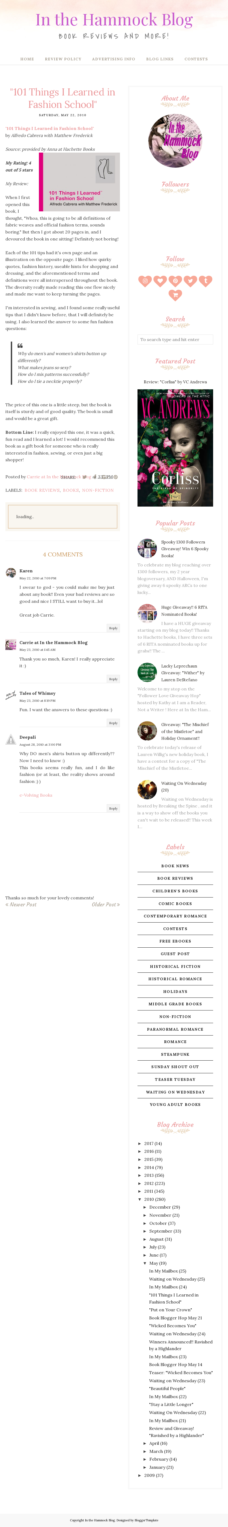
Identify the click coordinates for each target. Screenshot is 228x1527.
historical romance (175, 978)
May (153, 1263)
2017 (148, 1143)
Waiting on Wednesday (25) (177, 1279)
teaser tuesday (175, 1079)
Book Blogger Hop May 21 (175, 1317)
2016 (149, 1151)
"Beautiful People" (167, 1388)
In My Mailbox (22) (167, 1396)
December (160, 1207)
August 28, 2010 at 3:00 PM (40, 744)
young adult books (175, 1104)
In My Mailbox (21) (167, 1420)
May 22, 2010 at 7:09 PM (37, 578)
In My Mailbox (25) (167, 1271)
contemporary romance (175, 916)
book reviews (42, 490)
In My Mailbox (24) (168, 1286)
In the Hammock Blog (114, 17)
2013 (149, 1175)
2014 (149, 1167)
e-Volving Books (35, 795)
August (156, 1239)
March (156, 1451)
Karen (26, 570)
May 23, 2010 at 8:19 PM (37, 701)
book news (175, 866)
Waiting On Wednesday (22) (177, 1412)
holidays (175, 991)
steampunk (175, 1054)
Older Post (104, 904)
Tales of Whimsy (37, 693)
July (153, 1247)
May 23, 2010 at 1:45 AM (37, 650)
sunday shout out (175, 1066)
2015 (148, 1159)
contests (175, 928)
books (71, 490)
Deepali (27, 737)
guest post (175, 953)
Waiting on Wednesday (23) (177, 1380)
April (154, 1443)
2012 (149, 1183)
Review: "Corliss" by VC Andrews (175, 381)
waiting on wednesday (175, 1092)
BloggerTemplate (146, 1520)
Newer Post (23, 904)
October (158, 1223)
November (160, 1215)
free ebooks (175, 941)
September (160, 1231)
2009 (149, 1475)
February (158, 1459)
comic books (175, 903)
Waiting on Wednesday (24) (177, 1333)
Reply (113, 628)
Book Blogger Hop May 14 (175, 1364)
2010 (149, 1199)
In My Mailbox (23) (167, 1356)
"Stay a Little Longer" (171, 1404)
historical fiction (175, 966)
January (157, 1467)
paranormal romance (175, 1029)
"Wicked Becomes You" (172, 1325)
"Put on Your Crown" (170, 1309)
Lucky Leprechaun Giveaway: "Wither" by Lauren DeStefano (182, 672)
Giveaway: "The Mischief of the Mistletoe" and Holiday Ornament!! (185, 731)
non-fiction (98, 490)
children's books (175, 891)
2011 (148, 1191)
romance (175, 1041)
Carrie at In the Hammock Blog (53, 642)
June (154, 1255)
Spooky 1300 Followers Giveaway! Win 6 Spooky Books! (185, 548)
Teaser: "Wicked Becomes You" (181, 1372)
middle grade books (175, 1004)
